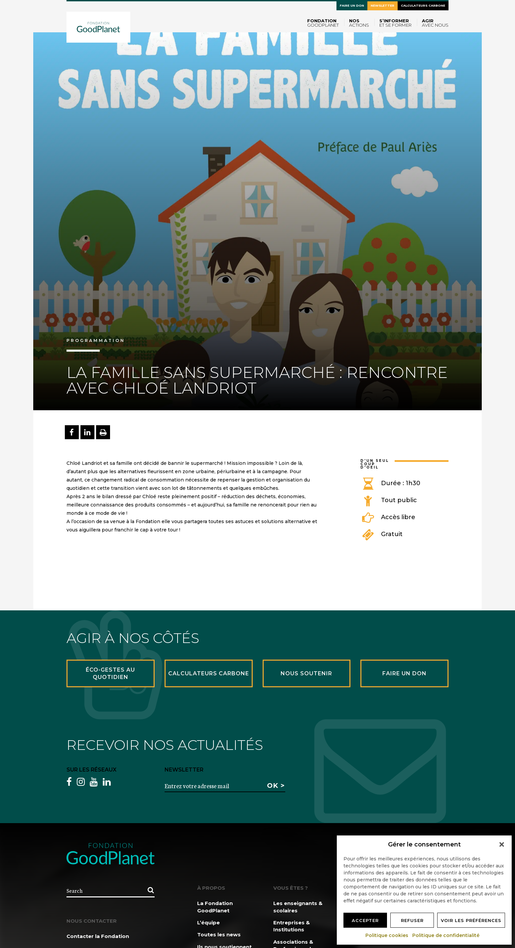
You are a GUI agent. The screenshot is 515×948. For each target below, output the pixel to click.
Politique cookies (387, 935)
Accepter (365, 920)
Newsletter (382, 5)
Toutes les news (219, 934)
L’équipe (208, 922)
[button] (501, 844)
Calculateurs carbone (423, 5)
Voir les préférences (471, 920)
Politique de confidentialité (446, 935)
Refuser (412, 920)
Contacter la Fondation (97, 936)
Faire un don (352, 5)
